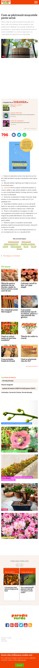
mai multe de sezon (32, 366)
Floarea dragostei (7, 385)
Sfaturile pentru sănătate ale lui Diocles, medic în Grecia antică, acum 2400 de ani (9, 287)
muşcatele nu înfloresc (28, 244)
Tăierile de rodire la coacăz (29, 337)
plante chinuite (26, 241)
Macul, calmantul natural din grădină (14, 451)
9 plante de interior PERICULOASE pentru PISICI (18, 388)
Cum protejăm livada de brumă (8, 360)
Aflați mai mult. (22, 660)
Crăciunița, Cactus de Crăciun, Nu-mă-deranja (16, 392)
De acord (19, 665)
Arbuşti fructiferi (29, 324)
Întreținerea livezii (9, 298)
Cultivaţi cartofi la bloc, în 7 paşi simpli (29, 285)
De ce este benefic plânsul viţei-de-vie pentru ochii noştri (27, 589)
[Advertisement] (19, 9)
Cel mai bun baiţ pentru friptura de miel (11, 589)
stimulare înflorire (13, 241)
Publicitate (4, 641)
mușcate (5, 246)
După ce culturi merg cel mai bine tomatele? (8, 338)
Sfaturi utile (27, 298)
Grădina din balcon (29, 271)
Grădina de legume (9, 324)
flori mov (19, 248)
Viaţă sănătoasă (8, 271)
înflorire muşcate (16, 246)
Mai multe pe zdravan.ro (30, 128)
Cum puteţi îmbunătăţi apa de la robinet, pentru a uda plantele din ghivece (29, 313)
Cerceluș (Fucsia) (7, 381)
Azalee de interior (8, 537)
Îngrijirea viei (27, 347)
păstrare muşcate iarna (11, 244)
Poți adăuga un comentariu (11, 256)
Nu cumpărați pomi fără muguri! (9, 311)
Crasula (4, 510)
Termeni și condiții (6, 638)
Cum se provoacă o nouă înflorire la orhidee (16, 423)
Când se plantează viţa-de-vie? (28, 360)
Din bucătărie (10, 572)
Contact (3, 639)
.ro (20, 101)
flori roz (26, 246)
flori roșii (33, 246)
